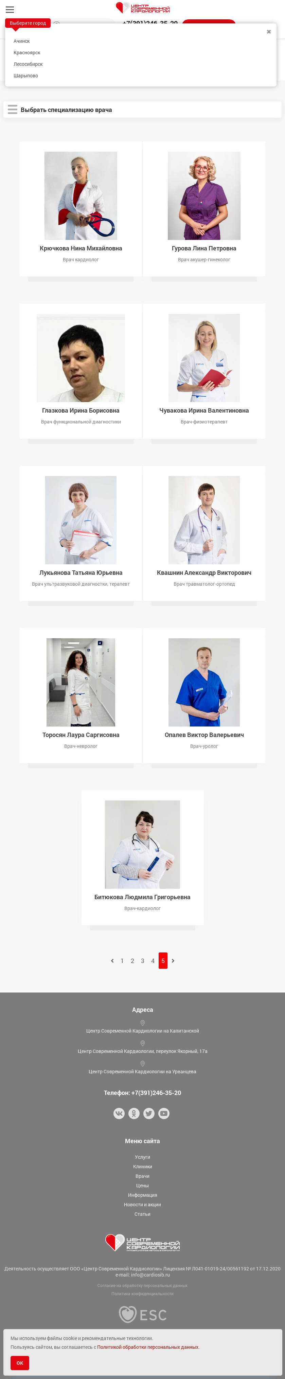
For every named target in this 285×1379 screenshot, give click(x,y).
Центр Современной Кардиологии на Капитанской (142, 1030)
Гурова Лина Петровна (204, 247)
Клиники (142, 1166)
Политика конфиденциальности (142, 1293)
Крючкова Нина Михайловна (81, 247)
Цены (142, 1185)
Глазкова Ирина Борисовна (81, 409)
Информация (142, 1195)
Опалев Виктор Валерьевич (204, 734)
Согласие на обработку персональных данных (142, 1285)
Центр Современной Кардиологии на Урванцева (142, 1071)
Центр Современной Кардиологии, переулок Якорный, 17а (143, 1051)
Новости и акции (142, 1204)
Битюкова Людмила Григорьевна (142, 896)
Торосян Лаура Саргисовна (81, 734)
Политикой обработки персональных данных (147, 1347)
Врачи (142, 1176)
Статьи (142, 1214)
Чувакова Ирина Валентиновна (204, 409)
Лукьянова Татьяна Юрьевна (81, 571)
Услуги (142, 1157)
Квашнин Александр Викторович (204, 571)
